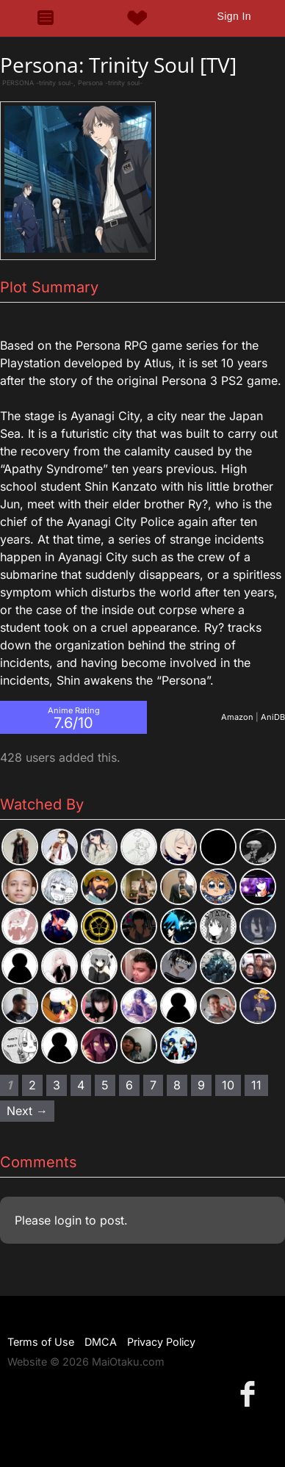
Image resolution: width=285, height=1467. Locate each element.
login (68, 1220)
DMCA (100, 1342)
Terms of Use (40, 1342)
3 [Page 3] (56, 1085)
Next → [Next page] (27, 1110)
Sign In (234, 16)
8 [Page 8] (177, 1085)
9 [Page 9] (201, 1085)
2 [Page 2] (32, 1085)
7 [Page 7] (153, 1085)
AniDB (273, 717)
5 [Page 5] (105, 1085)
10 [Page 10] (228, 1085)
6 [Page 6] (129, 1085)
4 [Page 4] (80, 1085)
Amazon (237, 717)
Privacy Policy (161, 1342)
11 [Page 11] (256, 1085)
